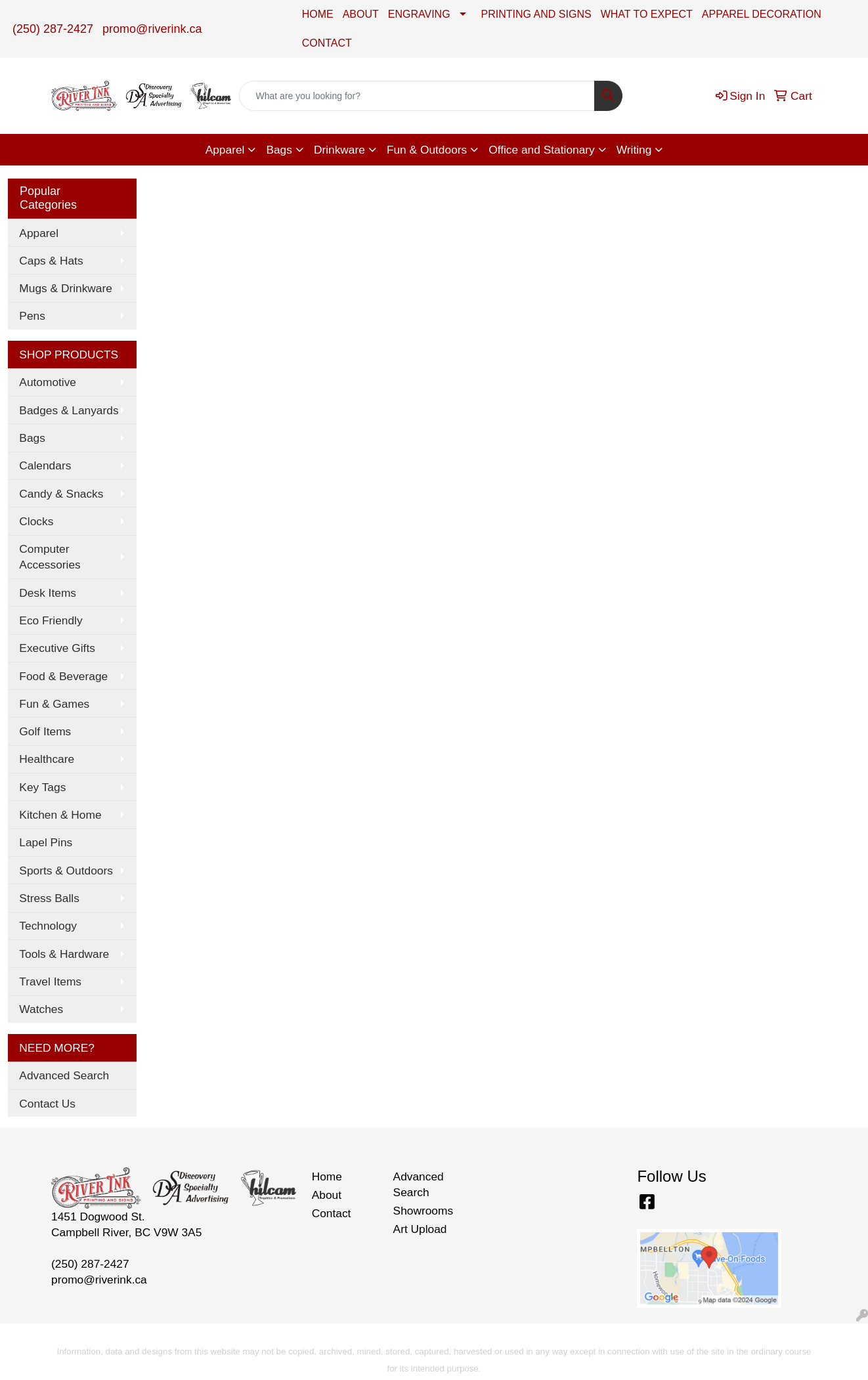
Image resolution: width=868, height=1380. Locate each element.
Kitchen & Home (60, 814)
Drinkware (339, 149)
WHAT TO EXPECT (647, 14)
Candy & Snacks (61, 493)
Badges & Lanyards (68, 410)
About (326, 1194)
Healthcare (46, 758)
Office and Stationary (541, 149)
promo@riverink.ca (152, 28)
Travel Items (50, 981)
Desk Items (47, 592)
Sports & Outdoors (66, 870)
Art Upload (420, 1229)
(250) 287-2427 (52, 28)
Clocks (36, 521)
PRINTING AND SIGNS (536, 14)
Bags (279, 149)
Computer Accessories (49, 556)
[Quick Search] (417, 96)
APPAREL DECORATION (761, 14)
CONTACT (327, 43)
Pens (32, 315)
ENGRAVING (419, 14)
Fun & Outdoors (427, 149)
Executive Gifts (57, 648)
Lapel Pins (45, 842)
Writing (634, 149)
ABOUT (361, 14)
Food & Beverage (63, 676)
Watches (41, 1009)
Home (327, 1176)
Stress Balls (49, 898)
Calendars (45, 465)
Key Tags (42, 787)
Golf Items (45, 731)
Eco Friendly (50, 620)
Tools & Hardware (64, 953)
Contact (331, 1213)
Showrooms (423, 1210)
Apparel (225, 149)
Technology (48, 925)
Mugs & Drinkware (65, 288)
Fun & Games (54, 703)
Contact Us (47, 1103)
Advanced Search (64, 1075)
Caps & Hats (51, 260)
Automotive (47, 382)
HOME (318, 14)
